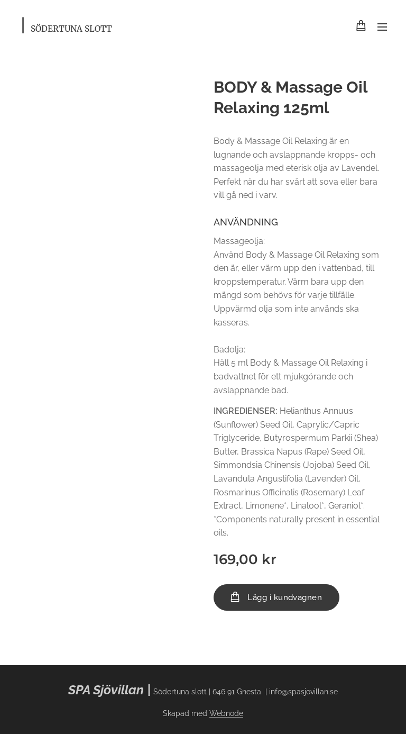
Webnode (226, 713)
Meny (382, 27)
